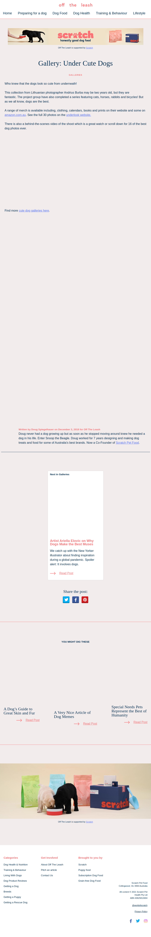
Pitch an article (49, 870)
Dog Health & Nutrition (16, 864)
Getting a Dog (11, 886)
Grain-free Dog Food (89, 880)
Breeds (7, 891)
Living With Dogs (13, 875)
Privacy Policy (141, 911)
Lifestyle (139, 13)
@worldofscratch (139, 905)
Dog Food (60, 13)
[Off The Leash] (75, 5)
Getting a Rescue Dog (15, 902)
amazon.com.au (15, 115)
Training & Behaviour (111, 13)
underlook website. (78, 115)
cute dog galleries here (34, 210)
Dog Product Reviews (15, 880)
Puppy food (84, 870)
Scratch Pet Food (127, 442)
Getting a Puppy (12, 897)
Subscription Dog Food (90, 875)
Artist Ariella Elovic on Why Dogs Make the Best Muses (72, 542)
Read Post (66, 573)
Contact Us (47, 875)
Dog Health (81, 13)
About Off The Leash (52, 864)
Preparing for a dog (32, 13)
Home (7, 13)
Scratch (89, 48)
